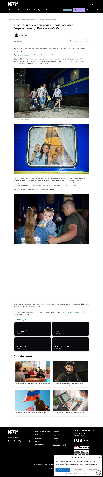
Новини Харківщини (42, 431)
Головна (12, 10)
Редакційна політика (60, 435)
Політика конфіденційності (81, 473)
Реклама (90, 10)
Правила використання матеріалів (58, 440)
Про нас (56, 431)
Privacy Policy (51, 468)
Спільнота (67, 10)
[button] (99, 458)
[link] (9, 441)
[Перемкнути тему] (98, 472)
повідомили (24, 55)
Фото (58, 10)
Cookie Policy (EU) (59, 445)
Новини (21, 10)
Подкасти (49, 10)
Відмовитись (78, 470)
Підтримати (79, 10)
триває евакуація (73, 312)
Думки (40, 10)
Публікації (31, 10)
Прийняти (62, 470)
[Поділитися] (81, 41)
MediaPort (11, 19)
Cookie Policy (69, 473)
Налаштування (93, 470)
